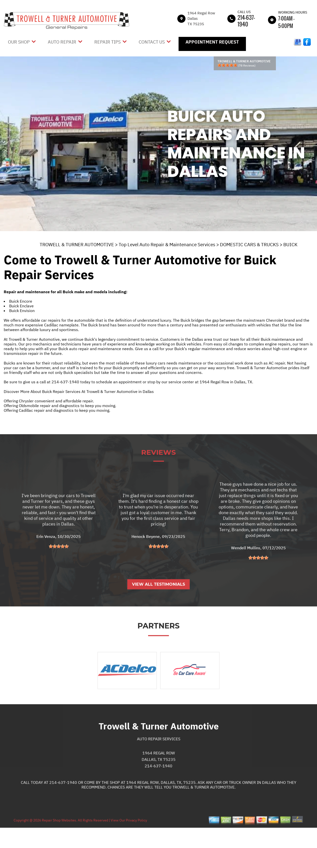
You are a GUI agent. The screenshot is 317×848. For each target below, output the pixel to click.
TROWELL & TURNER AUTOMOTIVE (77, 244)
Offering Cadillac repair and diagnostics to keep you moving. (57, 410)
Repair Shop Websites (58, 837)
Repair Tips (107, 42)
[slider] (227, 65)
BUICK (290, 244)
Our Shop (19, 42)
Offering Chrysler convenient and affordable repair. (49, 400)
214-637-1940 (246, 20)
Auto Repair (62, 42)
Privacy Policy (136, 837)
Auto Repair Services (158, 755)
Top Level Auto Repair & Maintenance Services (167, 244)
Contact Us (152, 42)
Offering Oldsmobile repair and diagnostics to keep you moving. (60, 405)
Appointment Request (212, 42)
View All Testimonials (158, 600)
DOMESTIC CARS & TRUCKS (249, 244)
